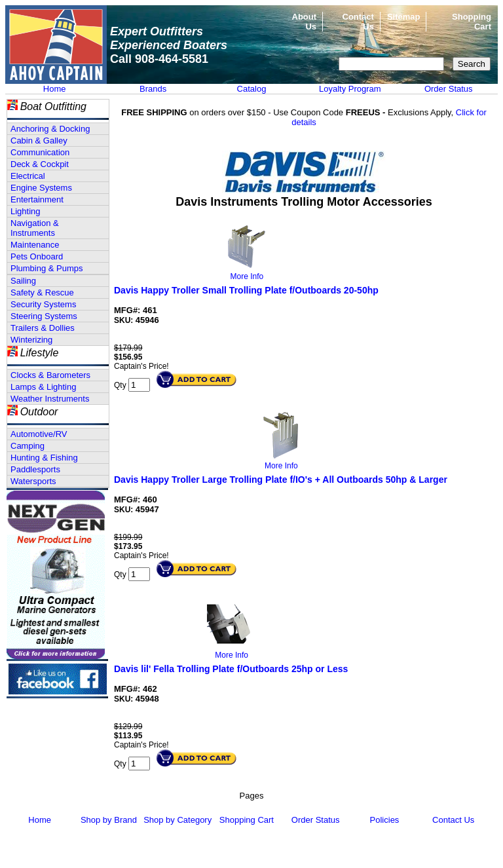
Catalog (252, 89)
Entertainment (37, 199)
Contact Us (453, 820)
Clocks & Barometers (50, 375)
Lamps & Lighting (43, 387)
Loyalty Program (350, 89)
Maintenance (34, 245)
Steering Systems (43, 316)
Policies (385, 820)
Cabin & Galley (38, 140)
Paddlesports (35, 469)
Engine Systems (41, 188)
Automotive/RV (38, 434)
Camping (27, 446)
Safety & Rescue (42, 292)
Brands (153, 89)
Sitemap (403, 17)
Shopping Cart (246, 820)
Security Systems (43, 304)
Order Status (448, 89)
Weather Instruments (49, 399)
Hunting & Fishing (44, 457)
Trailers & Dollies (42, 328)
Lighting (25, 211)
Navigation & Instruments (34, 228)
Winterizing (31, 340)
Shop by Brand (109, 820)
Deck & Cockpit (39, 164)
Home (54, 89)
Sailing (23, 281)
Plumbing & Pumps (46, 268)
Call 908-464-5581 (159, 59)
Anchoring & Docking (50, 129)
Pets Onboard (36, 256)
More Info (247, 276)
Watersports (33, 481)
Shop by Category (177, 820)
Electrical (27, 176)
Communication (39, 152)
